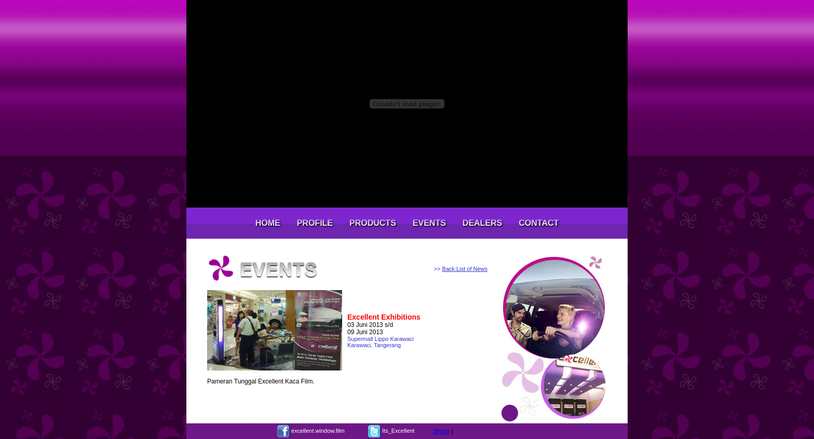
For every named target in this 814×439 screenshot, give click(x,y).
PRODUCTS (372, 222)
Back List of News (464, 269)
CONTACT (539, 222)
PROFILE (315, 222)
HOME (267, 222)
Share (441, 431)
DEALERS (482, 222)
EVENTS (429, 222)
